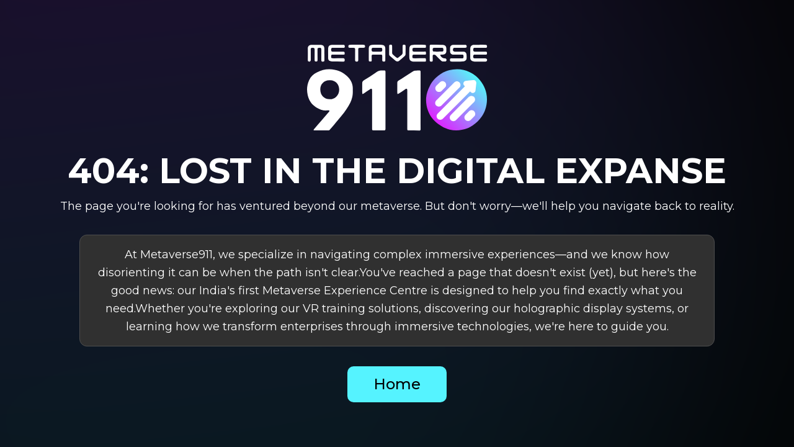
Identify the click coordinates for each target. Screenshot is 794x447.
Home (397, 384)
